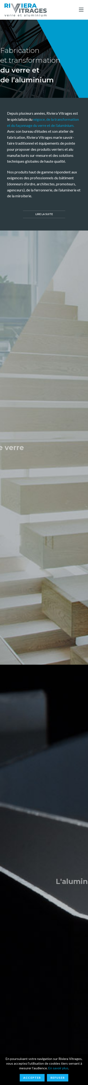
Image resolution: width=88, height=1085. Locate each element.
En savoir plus (58, 1068)
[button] (44, 214)
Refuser (57, 1077)
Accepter (32, 1077)
